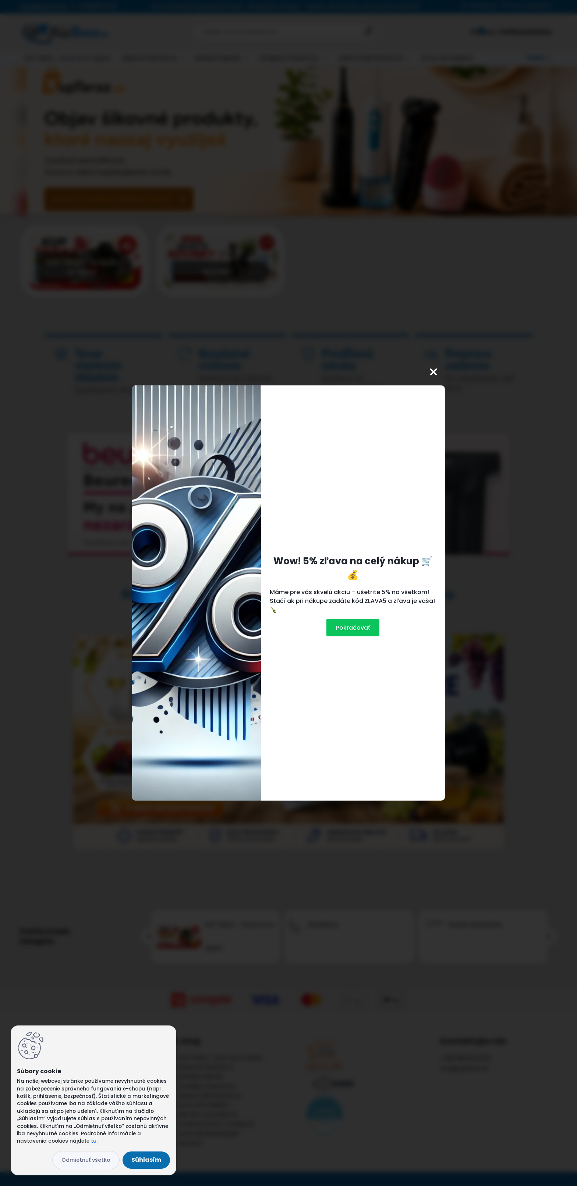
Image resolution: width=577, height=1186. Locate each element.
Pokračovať (353, 627)
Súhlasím (146, 1160)
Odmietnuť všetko (85, 1160)
